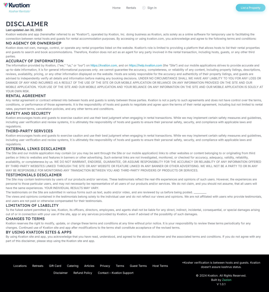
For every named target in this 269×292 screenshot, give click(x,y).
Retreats (37, 266)
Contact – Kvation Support (115, 273)
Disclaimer (61, 273)
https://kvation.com (104, 65)
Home (116, 8)
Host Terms (160, 266)
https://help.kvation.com (145, 65)
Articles (89, 266)
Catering (72, 266)
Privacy (105, 266)
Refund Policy (82, 273)
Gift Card (55, 266)
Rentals (131, 8)
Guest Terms (138, 266)
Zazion (226, 280)
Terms (120, 266)
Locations (20, 266)
